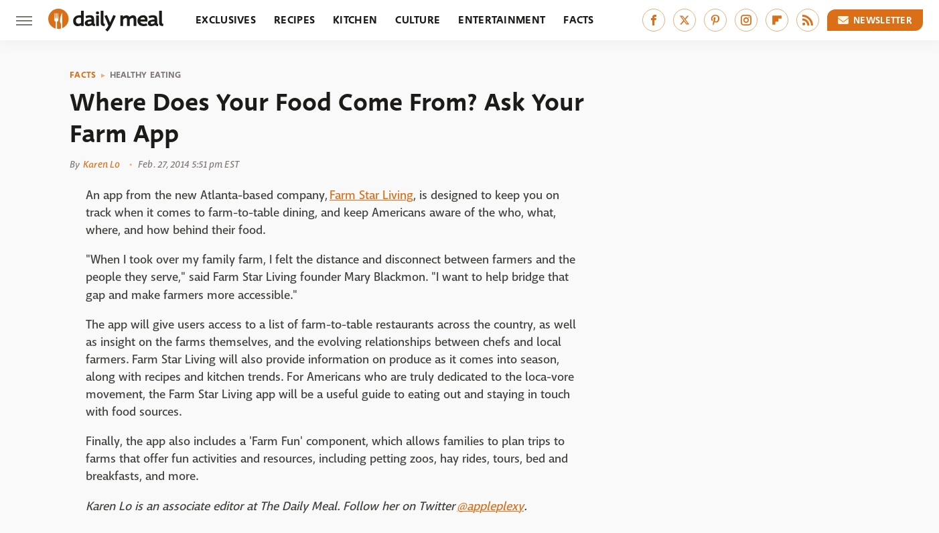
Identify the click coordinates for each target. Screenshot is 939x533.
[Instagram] (746, 20)
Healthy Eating (146, 75)
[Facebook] (653, 20)
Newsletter (875, 20)
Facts (578, 19)
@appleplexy (490, 506)
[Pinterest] (715, 20)
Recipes (294, 19)
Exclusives (226, 19)
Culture (417, 19)
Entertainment (501, 19)
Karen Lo (101, 164)
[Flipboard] (777, 20)
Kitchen (355, 19)
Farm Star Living (371, 195)
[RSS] (807, 20)
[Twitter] (684, 20)
